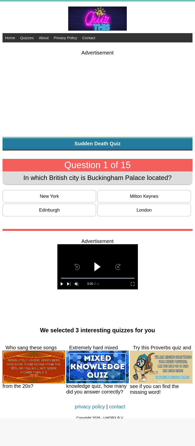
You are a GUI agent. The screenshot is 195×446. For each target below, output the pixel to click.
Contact (88, 38)
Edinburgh (49, 210)
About (44, 38)
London (144, 210)
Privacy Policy (65, 38)
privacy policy (90, 406)
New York (49, 196)
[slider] (97, 278)
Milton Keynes (144, 196)
